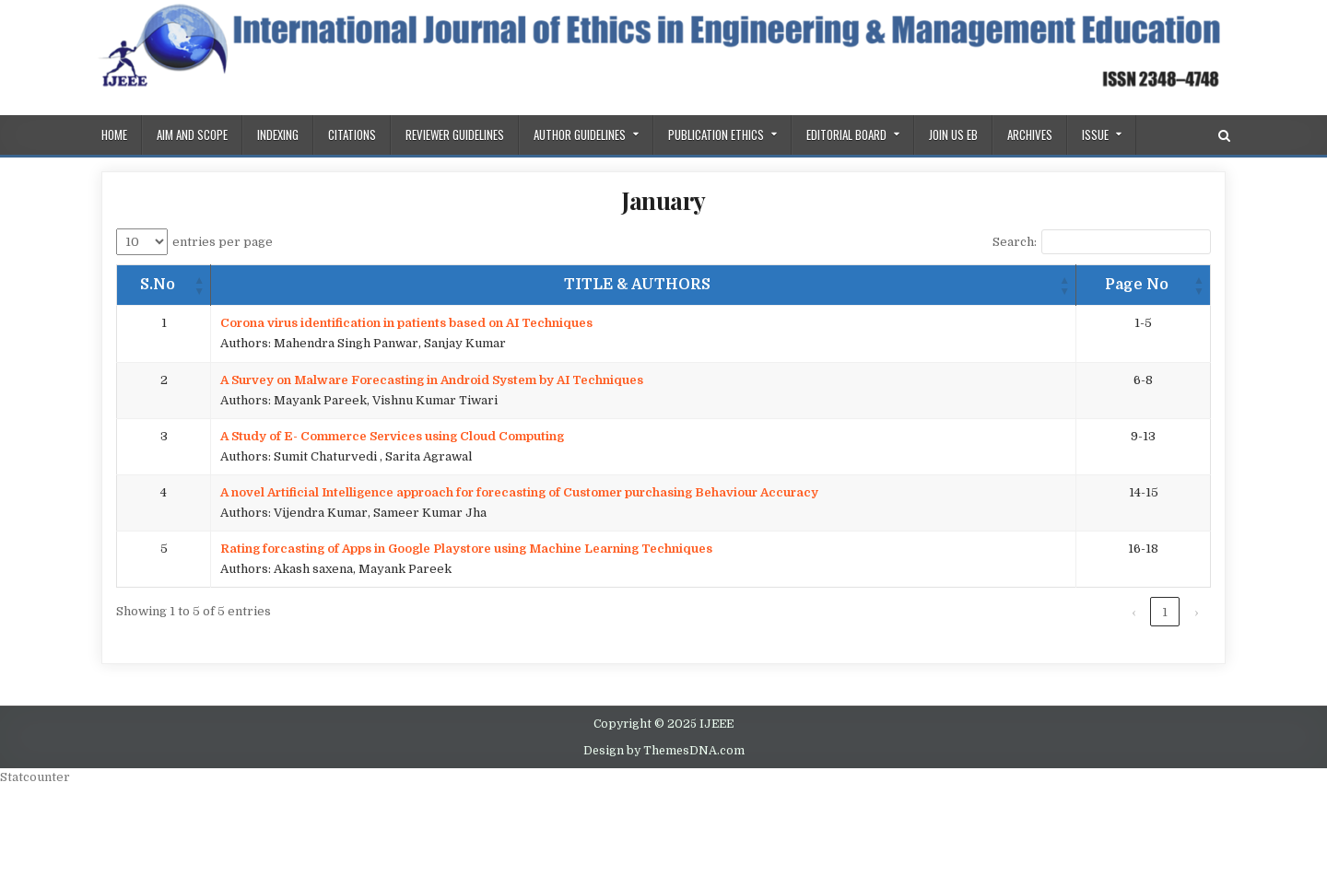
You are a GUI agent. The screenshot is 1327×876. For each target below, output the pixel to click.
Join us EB (953, 134)
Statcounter (35, 777)
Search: (1014, 242)
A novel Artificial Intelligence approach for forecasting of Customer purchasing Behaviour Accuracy (519, 492)
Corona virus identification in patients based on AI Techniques (406, 323)
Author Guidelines (580, 134)
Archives (1029, 134)
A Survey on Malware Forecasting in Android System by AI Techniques (431, 380)
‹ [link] (1133, 612)
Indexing (278, 134)
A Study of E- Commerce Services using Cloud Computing (392, 436)
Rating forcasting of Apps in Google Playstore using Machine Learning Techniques (466, 548)
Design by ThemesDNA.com (664, 750)
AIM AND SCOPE (192, 134)
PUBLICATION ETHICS (716, 134)
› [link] (1196, 612)
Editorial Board (846, 134)
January (663, 200)
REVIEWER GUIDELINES (454, 134)
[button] (199, 285)
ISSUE (1095, 134)
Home (114, 134)
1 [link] (1165, 612)
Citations (352, 134)
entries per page (222, 242)
